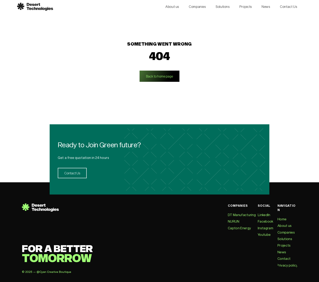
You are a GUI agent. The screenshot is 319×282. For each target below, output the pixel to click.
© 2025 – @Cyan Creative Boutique (47, 271)
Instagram (265, 228)
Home (281, 219)
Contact (284, 258)
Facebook (265, 221)
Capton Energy (239, 228)
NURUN (233, 221)
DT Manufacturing (242, 215)
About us (284, 225)
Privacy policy (287, 265)
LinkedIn (264, 215)
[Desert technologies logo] (35, 6)
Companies (286, 232)
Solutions (284, 239)
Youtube (264, 234)
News (281, 252)
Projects (284, 245)
